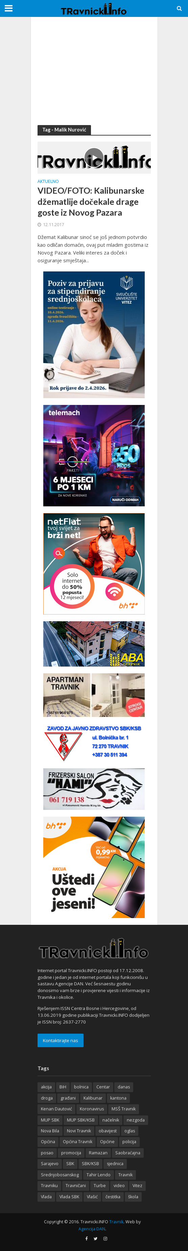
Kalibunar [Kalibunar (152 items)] (93, 1098)
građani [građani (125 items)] (68, 1098)
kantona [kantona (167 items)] (118, 1098)
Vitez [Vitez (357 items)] (137, 1185)
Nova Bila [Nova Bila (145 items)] (50, 1131)
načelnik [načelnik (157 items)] (110, 1120)
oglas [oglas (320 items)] (129, 1131)
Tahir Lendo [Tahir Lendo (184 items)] (99, 1175)
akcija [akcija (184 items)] (46, 1087)
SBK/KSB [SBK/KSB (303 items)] (90, 1163)
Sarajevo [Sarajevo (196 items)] (49, 1163)
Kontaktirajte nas (60, 1040)
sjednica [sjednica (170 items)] (115, 1163)
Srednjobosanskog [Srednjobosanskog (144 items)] (60, 1175)
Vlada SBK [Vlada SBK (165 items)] (69, 1197)
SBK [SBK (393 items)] (70, 1163)
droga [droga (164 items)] (47, 1098)
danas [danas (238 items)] (124, 1087)
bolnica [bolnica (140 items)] (81, 1087)
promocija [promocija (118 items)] (71, 1153)
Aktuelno (48, 181)
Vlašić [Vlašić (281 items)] (92, 1197)
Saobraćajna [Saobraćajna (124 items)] (127, 1153)
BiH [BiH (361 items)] (63, 1087)
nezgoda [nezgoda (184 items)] (136, 1120)
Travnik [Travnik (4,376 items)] (125, 1175)
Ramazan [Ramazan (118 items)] (98, 1153)
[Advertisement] (94, 71)
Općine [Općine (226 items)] (107, 1142)
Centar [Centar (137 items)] (103, 1087)
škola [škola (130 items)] (133, 1197)
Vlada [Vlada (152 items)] (46, 1197)
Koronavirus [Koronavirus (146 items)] (92, 1109)
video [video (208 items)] (119, 1185)
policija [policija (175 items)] (129, 1142)
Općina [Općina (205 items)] (48, 1142)
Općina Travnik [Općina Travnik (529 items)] (77, 1142)
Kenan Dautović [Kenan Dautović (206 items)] (56, 1109)
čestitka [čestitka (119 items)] (112, 1197)
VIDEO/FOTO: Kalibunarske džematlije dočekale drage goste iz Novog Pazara (91, 201)
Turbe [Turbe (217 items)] (100, 1185)
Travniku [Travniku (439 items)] (49, 1185)
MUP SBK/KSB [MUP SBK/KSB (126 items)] (81, 1120)
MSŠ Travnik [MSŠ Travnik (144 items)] (124, 1109)
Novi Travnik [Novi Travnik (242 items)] (79, 1131)
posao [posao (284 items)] (47, 1153)
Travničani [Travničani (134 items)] (76, 1185)
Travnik (116, 1222)
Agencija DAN (91, 1229)
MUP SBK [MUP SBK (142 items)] (50, 1120)
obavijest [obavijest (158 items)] (108, 1131)
